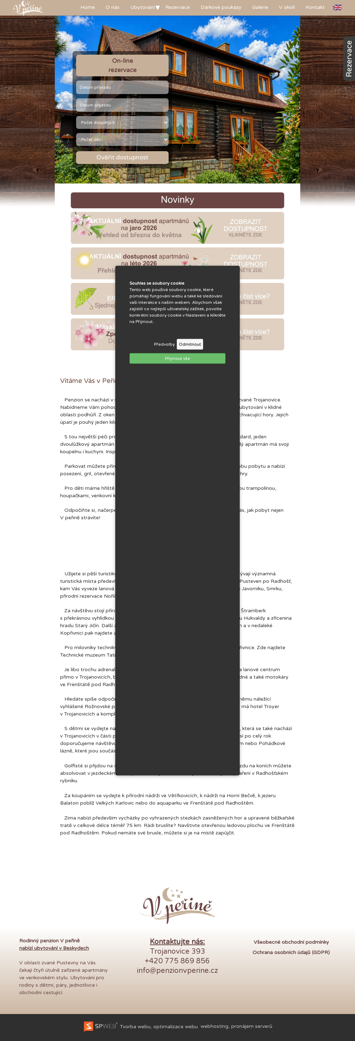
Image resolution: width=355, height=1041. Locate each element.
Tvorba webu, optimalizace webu (140, 1027)
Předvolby (164, 343)
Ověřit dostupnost (122, 157)
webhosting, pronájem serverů (236, 1027)
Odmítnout (190, 343)
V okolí (287, 7)
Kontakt (315, 7)
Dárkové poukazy (221, 7)
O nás (113, 7)
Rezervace (177, 7)
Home (87, 7)
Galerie (260, 7)
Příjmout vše (177, 358)
